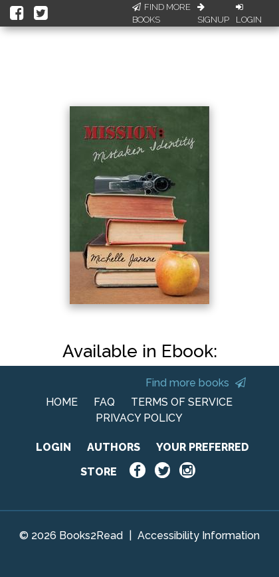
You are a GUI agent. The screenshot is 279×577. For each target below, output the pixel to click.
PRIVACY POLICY (139, 418)
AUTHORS (113, 447)
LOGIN (53, 447)
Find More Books (161, 13)
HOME (62, 402)
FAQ (104, 402)
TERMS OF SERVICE (181, 402)
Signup (213, 14)
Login (249, 14)
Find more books (195, 382)
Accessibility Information (199, 535)
